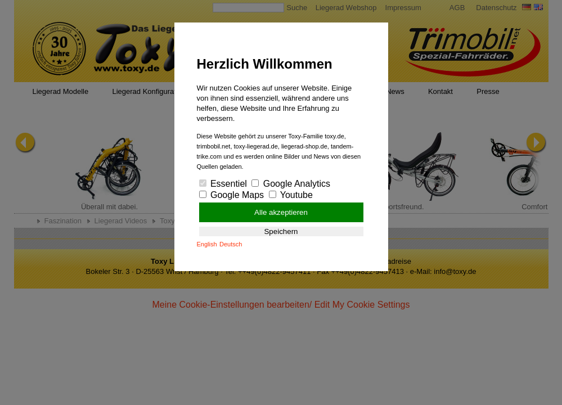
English (207, 244)
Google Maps (231, 195)
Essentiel (223, 183)
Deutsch (230, 244)
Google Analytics (290, 183)
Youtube (291, 195)
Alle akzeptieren (281, 212)
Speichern (281, 231)
